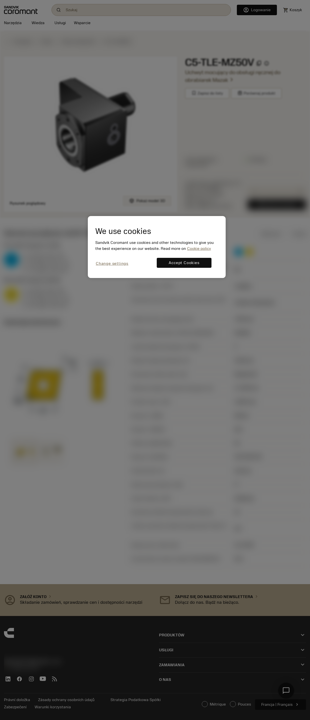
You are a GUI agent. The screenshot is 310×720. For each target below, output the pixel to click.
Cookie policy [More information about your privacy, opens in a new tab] (199, 248)
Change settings (112, 263)
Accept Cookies (184, 262)
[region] (157, 247)
